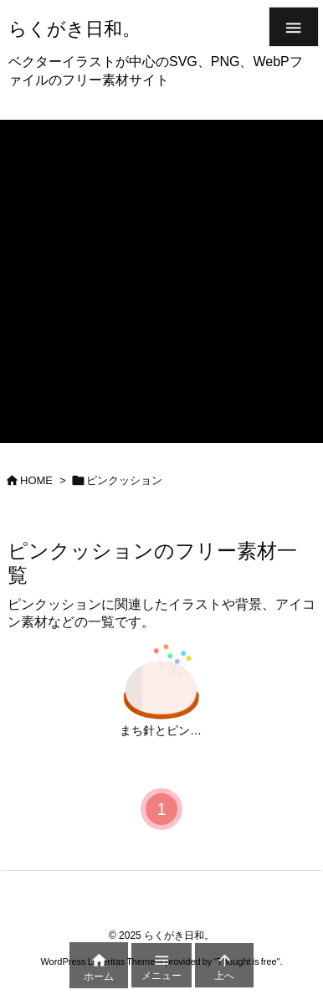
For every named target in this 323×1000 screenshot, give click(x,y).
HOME (36, 480)
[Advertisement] (161, 281)
